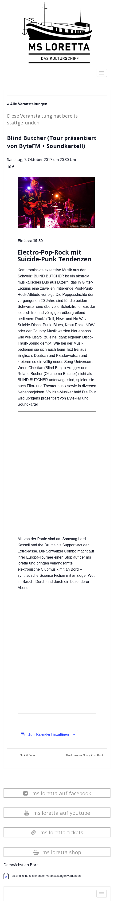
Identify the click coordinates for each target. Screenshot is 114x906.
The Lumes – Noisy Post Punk (85, 755)
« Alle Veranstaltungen (27, 104)
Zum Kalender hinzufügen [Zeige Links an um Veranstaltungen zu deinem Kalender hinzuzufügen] (48, 734)
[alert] (47, 876)
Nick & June (27, 755)
